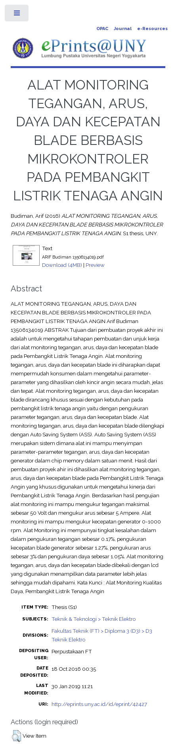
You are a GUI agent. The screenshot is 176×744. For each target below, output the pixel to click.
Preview (95, 265)
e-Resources (152, 28)
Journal (123, 28)
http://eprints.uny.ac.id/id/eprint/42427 (99, 704)
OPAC (102, 28)
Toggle (17, 15)
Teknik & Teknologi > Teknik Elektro (94, 619)
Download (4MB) (62, 265)
